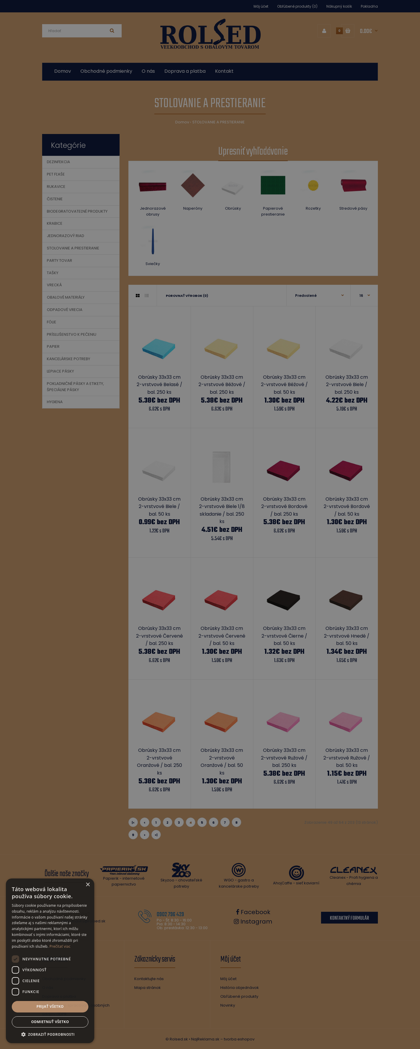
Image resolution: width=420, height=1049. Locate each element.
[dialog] (210, 524)
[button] (50, 1034)
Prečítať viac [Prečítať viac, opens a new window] (59, 946)
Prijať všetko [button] (50, 1006)
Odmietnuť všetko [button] (50, 1021)
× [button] (87, 885)
